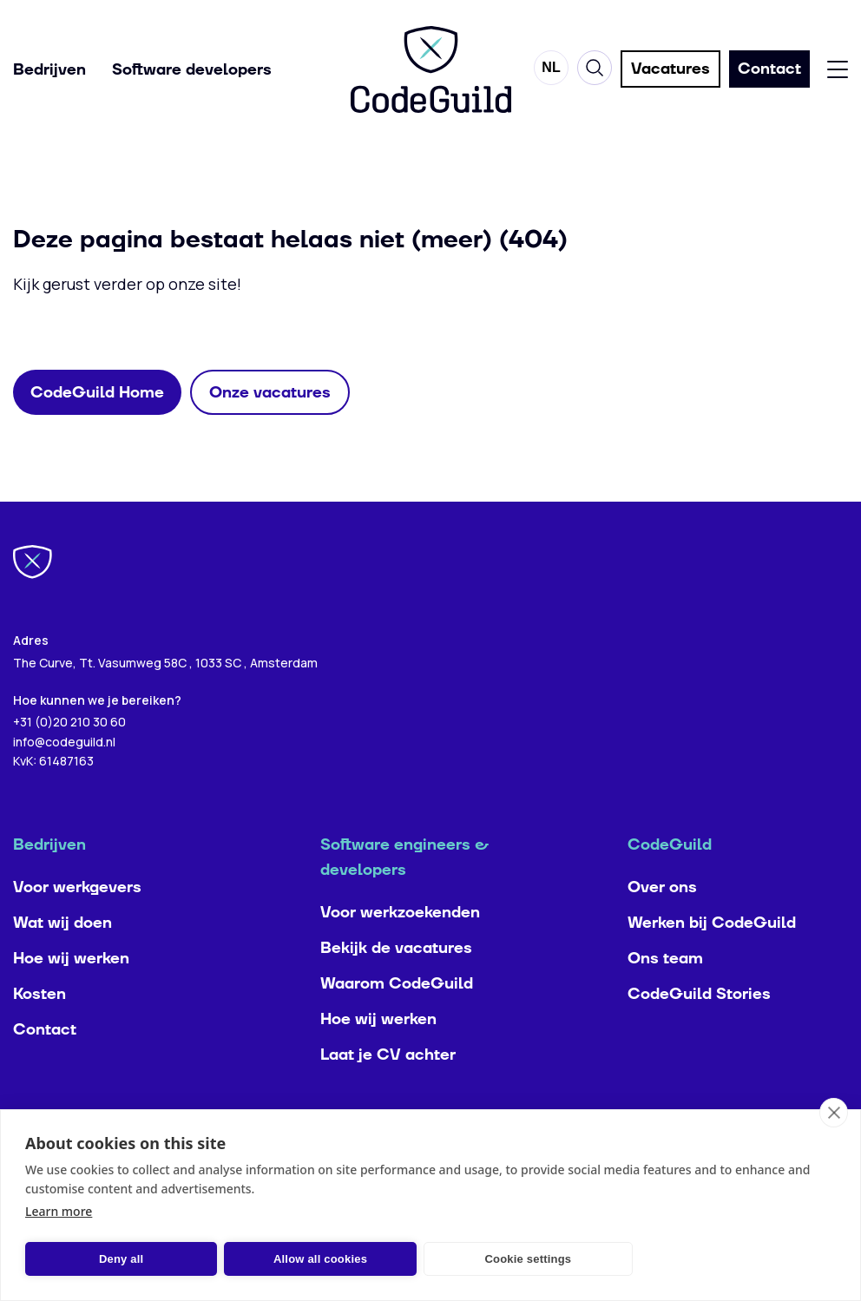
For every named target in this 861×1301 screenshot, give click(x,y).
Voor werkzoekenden (400, 947)
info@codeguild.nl (64, 776)
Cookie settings (527, 1258)
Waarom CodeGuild (396, 1018)
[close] (833, 1112)
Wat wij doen (62, 958)
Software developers (192, 70)
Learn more (58, 1211)
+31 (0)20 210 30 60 (69, 756)
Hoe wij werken (71, 993)
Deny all (121, 1258)
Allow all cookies (320, 1258)
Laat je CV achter (388, 1090)
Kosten (39, 1029)
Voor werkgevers (77, 922)
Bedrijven (49, 70)
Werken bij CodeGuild (712, 958)
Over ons (662, 922)
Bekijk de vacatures (396, 983)
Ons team (665, 993)
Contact (44, 1064)
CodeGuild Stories (699, 1029)
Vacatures (670, 70)
